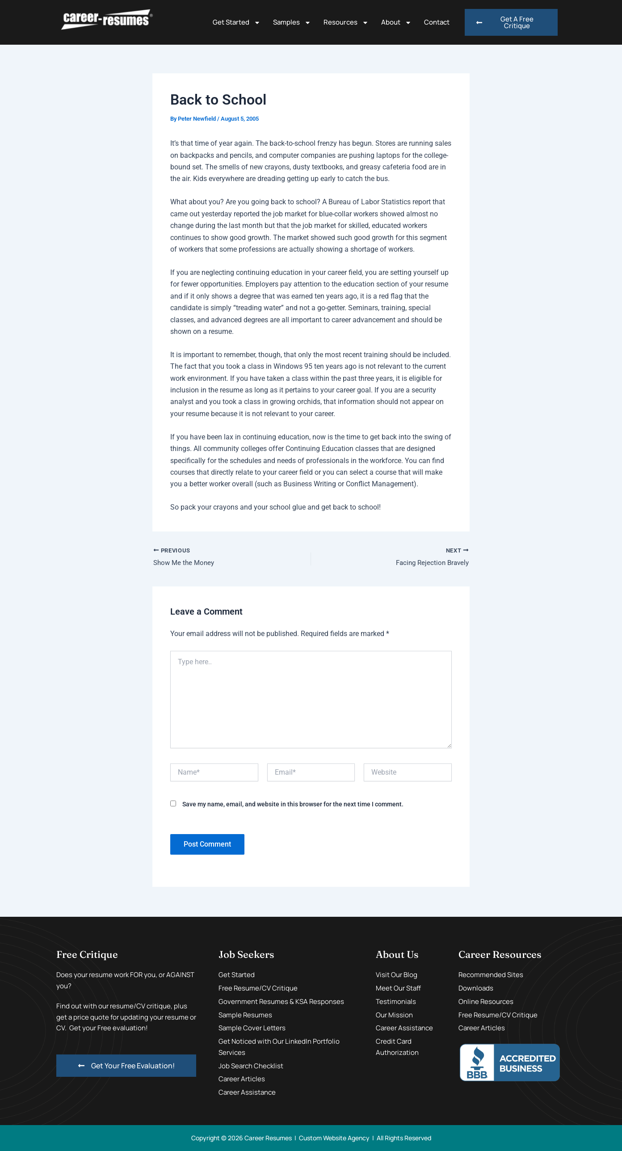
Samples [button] (292, 22)
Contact (437, 22)
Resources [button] (346, 22)
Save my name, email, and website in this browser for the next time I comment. (292, 805)
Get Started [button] (237, 22)
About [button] (396, 22)
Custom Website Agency (334, 1138)
